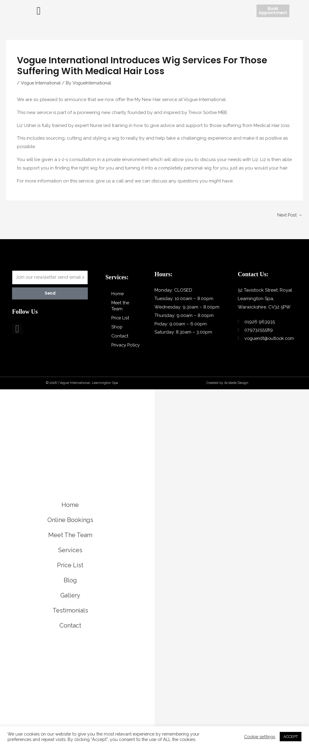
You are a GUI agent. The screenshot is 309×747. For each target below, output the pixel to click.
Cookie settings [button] (259, 736)
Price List (120, 318)
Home (117, 293)
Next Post (289, 214)
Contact (120, 336)
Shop (117, 327)
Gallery (70, 601)
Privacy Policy (119, 348)
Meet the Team (120, 306)
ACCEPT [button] (290, 736)
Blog (70, 586)
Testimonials (70, 616)
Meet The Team (70, 540)
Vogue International (42, 82)
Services (70, 555)
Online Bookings (70, 525)
